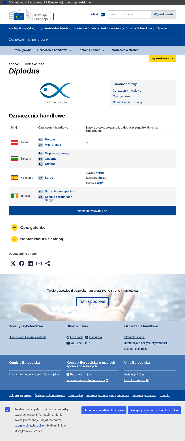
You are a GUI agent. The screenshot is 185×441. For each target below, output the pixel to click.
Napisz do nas (92, 302)
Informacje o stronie (124, 50)
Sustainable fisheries (57, 28)
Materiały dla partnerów (50, 395)
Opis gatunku (121, 96)
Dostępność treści (135, 348)
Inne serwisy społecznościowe (85, 380)
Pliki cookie (75, 395)
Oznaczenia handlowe (139, 28)
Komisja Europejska (21, 28)
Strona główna (21, 50)
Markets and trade (85, 28)
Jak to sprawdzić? (78, 2)
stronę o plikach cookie (29, 425)
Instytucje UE (132, 374)
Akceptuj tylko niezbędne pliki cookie (154, 410)
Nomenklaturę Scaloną (127, 102)
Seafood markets (111, 28)
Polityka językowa (20, 395)
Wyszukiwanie (163, 14)
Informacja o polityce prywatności (145, 343)
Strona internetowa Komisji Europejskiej (34, 374)
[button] (13, 263)
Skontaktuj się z (134, 337)
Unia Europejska (134, 380)
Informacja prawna (144, 395)
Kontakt (164, 395)
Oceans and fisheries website (27, 337)
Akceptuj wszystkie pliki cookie (104, 410)
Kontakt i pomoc (89, 50)
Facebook (74, 374)
